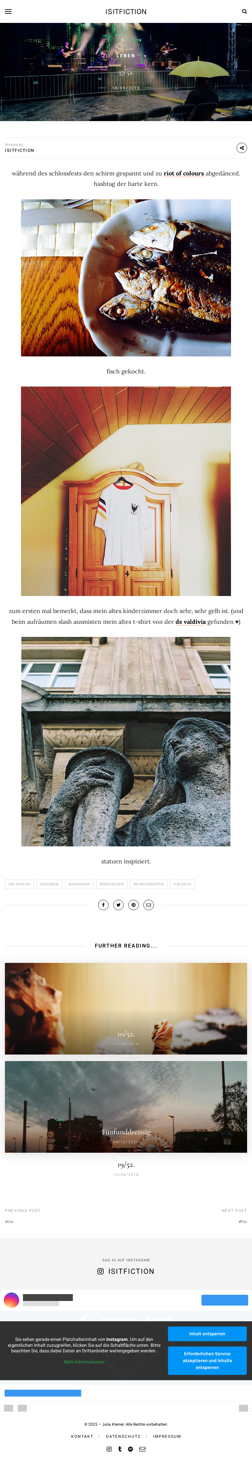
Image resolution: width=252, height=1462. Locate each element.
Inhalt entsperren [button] (207, 1333)
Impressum (167, 1436)
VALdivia (182, 884)
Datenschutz (123, 1436)
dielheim (49, 884)
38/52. (242, 1221)
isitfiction (126, 11)
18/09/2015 (126, 88)
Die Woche (20, 884)
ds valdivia (191, 621)
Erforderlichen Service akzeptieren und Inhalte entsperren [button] (207, 1360)
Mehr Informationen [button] (84, 1362)
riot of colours (184, 173)
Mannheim (79, 884)
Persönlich (112, 884)
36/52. (9, 1221)
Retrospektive (149, 884)
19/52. (126, 1164)
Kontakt (82, 1436)
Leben (126, 55)
